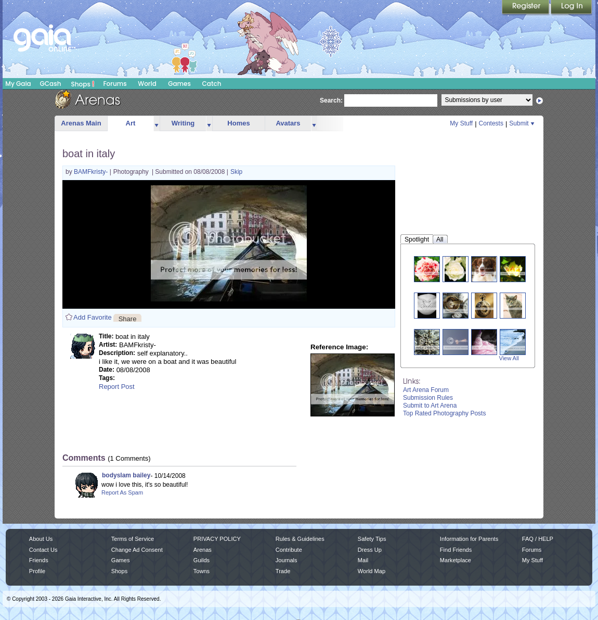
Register (526, 8)
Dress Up (370, 550)
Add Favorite (92, 317)
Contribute (289, 550)
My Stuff (461, 123)
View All (509, 358)
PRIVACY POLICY (217, 539)
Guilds (201, 560)
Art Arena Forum (426, 390)
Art (131, 123)
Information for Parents (469, 539)
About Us (41, 539)
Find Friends (456, 550)
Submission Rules (428, 397)
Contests (491, 123)
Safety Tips (372, 539)
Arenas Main (81, 123)
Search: (331, 100)
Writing (183, 123)
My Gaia (18, 83)
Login (571, 8)
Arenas (202, 550)
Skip (236, 171)
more (156, 123)
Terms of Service (132, 539)
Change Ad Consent (137, 550)
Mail (363, 560)
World (147, 83)
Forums (114, 83)
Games (179, 83)
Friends (38, 560)
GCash (50, 83)
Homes (238, 123)
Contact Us (43, 550)
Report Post (117, 386)
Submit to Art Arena (430, 405)
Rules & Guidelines (300, 539)
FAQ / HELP (537, 539)
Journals (286, 560)
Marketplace (455, 560)
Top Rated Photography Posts (444, 413)
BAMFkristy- (92, 171)
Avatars (288, 123)
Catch (212, 83)
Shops (83, 84)
